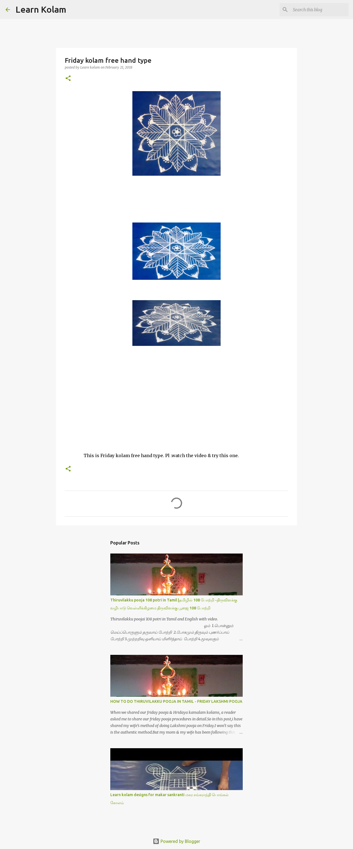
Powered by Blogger (176, 841)
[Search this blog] (320, 9)
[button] (68, 78)
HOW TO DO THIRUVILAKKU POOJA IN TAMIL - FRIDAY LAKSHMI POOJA (176, 701)
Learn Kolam (40, 9)
